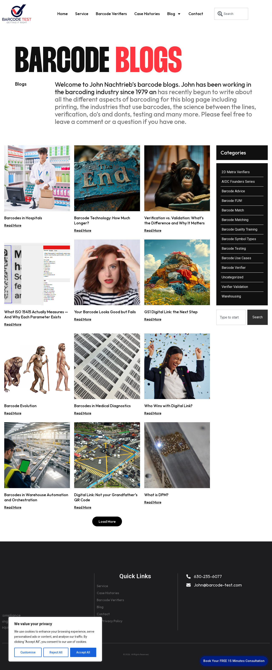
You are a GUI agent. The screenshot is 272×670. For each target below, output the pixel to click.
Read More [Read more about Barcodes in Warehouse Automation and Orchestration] (12, 507)
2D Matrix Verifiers (236, 172)
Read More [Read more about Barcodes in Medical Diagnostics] (82, 413)
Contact (195, 13)
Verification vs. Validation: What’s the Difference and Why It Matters (174, 220)
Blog (174, 14)
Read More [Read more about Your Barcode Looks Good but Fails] (82, 319)
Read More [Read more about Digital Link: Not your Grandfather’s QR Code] (82, 507)
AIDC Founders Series (238, 182)
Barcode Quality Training (239, 229)
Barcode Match (233, 210)
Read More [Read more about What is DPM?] (152, 502)
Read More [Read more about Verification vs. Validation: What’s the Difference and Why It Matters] (152, 230)
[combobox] (231, 14)
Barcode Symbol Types (239, 239)
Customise (27, 652)
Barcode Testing (234, 248)
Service (81, 13)
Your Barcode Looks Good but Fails (105, 311)
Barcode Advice (233, 191)
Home (62, 13)
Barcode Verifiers (111, 13)
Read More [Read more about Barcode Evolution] (12, 413)
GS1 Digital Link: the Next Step (171, 311)
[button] (107, 521)
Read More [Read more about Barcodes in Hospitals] (12, 225)
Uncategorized (232, 277)
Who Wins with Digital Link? (168, 405)
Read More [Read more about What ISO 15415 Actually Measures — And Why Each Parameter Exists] (12, 324)
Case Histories (147, 13)
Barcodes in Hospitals (23, 217)
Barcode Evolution (20, 405)
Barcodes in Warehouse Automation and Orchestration (36, 497)
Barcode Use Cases (236, 258)
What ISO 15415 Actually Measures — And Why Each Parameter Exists (36, 314)
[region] (55, 639)
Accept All (83, 652)
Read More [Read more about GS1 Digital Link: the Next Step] (152, 319)
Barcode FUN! (232, 201)
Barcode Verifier (234, 268)
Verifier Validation (235, 287)
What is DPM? (156, 494)
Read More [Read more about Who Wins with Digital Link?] (152, 413)
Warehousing (231, 296)
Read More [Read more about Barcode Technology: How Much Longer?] (82, 230)
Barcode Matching (235, 220)
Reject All (56, 652)
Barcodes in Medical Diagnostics (102, 405)
